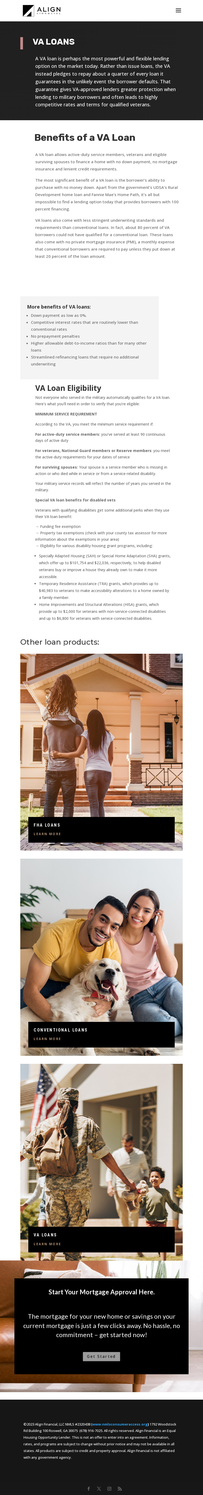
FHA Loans (47, 825)
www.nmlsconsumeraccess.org (120, 1424)
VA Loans (45, 1234)
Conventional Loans (61, 1030)
